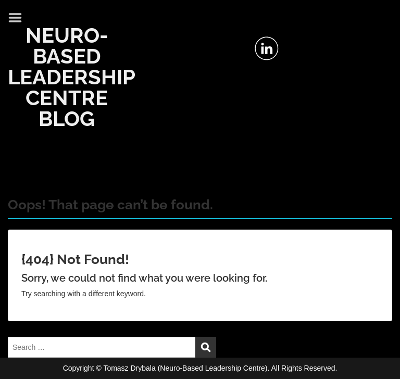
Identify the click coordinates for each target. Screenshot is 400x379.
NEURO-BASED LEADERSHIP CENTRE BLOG (71, 77)
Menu (19, 17)
